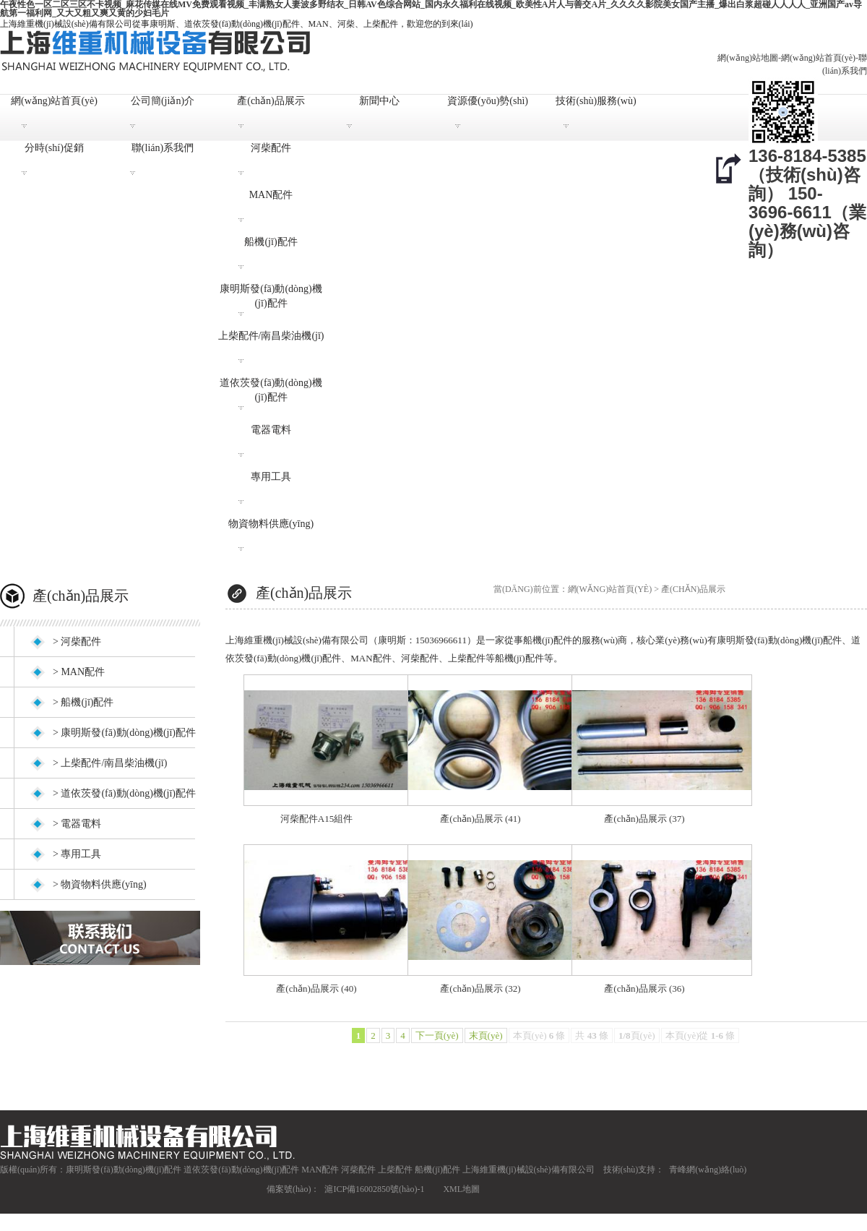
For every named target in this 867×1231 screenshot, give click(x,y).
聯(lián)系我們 (162, 147)
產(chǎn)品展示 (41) (480, 818)
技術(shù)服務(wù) (596, 100)
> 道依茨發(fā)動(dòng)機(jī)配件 (124, 793)
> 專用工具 (77, 854)
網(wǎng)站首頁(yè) (818, 58)
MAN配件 (271, 194)
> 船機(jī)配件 (83, 702)
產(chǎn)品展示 (271, 100)
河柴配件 (271, 147)
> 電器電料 (77, 823)
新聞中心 (379, 100)
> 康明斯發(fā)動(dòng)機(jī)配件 (124, 732)
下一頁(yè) (437, 1035)
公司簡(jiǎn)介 (162, 100)
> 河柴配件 (77, 641)
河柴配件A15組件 (316, 818)
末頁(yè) (486, 1035)
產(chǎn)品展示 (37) (644, 818)
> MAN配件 (79, 671)
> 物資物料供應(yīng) (100, 884)
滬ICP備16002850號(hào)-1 (374, 1189)
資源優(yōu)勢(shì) (487, 100)
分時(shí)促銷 (54, 147)
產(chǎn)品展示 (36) (644, 988)
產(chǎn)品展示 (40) (316, 988)
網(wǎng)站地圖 (747, 58)
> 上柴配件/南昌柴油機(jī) (110, 763)
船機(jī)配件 (270, 241)
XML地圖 (461, 1189)
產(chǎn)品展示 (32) (480, 988)
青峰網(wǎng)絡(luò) (707, 1169)
